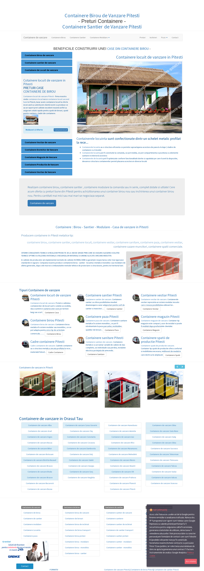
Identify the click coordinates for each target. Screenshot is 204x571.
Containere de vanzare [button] (42, 203)
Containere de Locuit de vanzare (41, 70)
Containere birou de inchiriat (77, 524)
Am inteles (191, 561)
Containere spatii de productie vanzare (157, 345)
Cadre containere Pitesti (47, 341)
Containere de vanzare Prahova (122, 477)
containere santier (59, 242)
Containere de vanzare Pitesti (122, 489)
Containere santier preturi (117, 536)
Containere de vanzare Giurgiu (81, 466)
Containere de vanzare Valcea (164, 477)
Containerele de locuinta (92, 158)
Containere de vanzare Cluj (81, 431)
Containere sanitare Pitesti (104, 338)
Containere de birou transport (77, 530)
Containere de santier (33, 518)
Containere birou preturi (75, 536)
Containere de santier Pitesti (166, 569)
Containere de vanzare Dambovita (81, 448)
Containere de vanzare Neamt (122, 466)
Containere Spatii (172, 355)
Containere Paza (112, 330)
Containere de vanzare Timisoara (164, 460)
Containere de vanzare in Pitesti (36, 367)
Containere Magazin (151, 330)
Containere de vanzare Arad (40, 431)
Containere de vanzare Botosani (39, 454)
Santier (95, 26)
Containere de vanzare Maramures (122, 448)
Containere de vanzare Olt (123, 471)
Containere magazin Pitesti (160, 316)
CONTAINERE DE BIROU (39, 91)
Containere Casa (52, 312)
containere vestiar (103, 242)
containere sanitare (127, 242)
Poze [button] (164, 37)
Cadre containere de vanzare (42, 345)
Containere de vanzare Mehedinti (123, 454)
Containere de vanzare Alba (40, 425)
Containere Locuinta (32, 530)
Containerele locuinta (92, 138)
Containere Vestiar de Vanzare (40, 172)
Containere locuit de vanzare (42, 303)
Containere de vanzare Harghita (81, 477)
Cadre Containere (55, 352)
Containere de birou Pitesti (142, 569)
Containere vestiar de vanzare (154, 299)
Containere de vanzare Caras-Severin (81, 425)
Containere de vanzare (35, 37)
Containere (77, 15)
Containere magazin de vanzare (154, 320)
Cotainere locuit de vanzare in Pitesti (44, 82)
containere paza (149, 242)
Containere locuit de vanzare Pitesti (38, 96)
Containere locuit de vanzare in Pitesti (149, 57)
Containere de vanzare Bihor (40, 448)
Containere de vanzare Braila (40, 471)
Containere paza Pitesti (102, 316)
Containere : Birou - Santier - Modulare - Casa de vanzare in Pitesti (102, 227)
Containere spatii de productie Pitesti (155, 340)
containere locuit (35, 99)
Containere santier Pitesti (104, 295)
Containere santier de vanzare (40, 62)
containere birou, (37, 242)
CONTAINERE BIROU (135, 48)
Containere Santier (78, 37)
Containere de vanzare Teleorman (164, 454)
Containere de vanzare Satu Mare (164, 431)
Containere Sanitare (96, 354)
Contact (175, 37)
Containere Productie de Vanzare (42, 164)
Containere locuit (61, 130)
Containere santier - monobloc (119, 547)
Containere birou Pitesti (47, 320)
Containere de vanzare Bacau (39, 442)
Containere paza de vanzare (98, 320)
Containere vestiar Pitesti (159, 295)
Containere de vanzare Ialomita (123, 431)
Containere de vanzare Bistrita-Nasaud (40, 460)
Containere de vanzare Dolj (81, 454)
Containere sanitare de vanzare (99, 342)
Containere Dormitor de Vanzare (41, 149)
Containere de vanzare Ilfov (122, 442)
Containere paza (30, 536)
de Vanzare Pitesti (121, 15)
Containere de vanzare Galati (81, 460)
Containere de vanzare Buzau (39, 489)
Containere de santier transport (119, 530)
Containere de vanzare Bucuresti (40, 483)
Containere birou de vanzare (39, 55)
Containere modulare (32, 524)
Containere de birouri (74, 518)
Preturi (144, 37)
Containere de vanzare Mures (122, 460)
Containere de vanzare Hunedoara (122, 425)
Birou (95, 15)
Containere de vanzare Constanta (81, 437)
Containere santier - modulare (119, 541)
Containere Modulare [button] (100, 37)
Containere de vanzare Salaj (164, 437)
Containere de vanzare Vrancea (164, 483)
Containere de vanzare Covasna (81, 442)
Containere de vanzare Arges (39, 437)
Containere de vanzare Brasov (40, 466)
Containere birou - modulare (77, 541)
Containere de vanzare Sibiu (164, 425)
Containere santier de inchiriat (119, 524)
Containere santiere (114, 518)
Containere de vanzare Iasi (122, 437)
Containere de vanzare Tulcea (164, 466)
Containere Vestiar (151, 309)
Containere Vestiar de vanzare (40, 142)
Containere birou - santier (76, 553)
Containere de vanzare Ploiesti (123, 483)
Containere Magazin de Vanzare (41, 157)
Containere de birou (32, 512)
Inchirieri (153, 37)
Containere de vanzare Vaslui (164, 471)
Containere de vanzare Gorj (81, 471)
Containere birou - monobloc (77, 547)
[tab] (46, 55)
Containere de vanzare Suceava (164, 448)
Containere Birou (58, 37)
